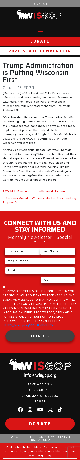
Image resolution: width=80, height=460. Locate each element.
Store (40, 401)
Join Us (40, 336)
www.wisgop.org (40, 455)
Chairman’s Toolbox (40, 396)
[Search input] (41, 4)
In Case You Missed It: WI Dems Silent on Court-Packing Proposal (39, 200)
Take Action (39, 384)
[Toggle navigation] (40, 30)
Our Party (39, 390)
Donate (40, 41)
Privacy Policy (40, 439)
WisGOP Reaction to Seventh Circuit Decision (34, 191)
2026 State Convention (40, 51)
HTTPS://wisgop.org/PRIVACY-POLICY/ (28, 325)
